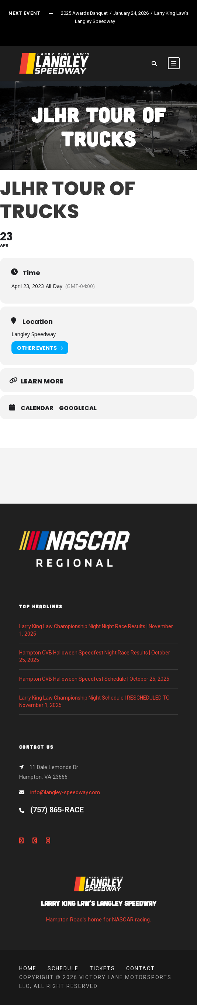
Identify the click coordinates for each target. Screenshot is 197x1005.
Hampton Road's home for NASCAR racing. (98, 901)
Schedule (63, 968)
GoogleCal (78, 408)
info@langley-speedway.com (65, 792)
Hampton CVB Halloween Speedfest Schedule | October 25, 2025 (94, 679)
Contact (140, 968)
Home (28, 968)
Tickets (102, 968)
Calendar (37, 408)
